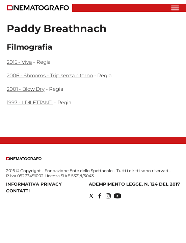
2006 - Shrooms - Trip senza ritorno (50, 75)
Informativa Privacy (34, 184)
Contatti (18, 190)
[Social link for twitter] (91, 195)
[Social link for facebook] (99, 195)
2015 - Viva (19, 62)
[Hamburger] (175, 8)
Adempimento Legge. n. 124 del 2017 (134, 184)
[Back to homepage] (24, 158)
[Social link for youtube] (117, 195)
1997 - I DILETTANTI (30, 102)
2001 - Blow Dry (26, 89)
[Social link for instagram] (108, 195)
